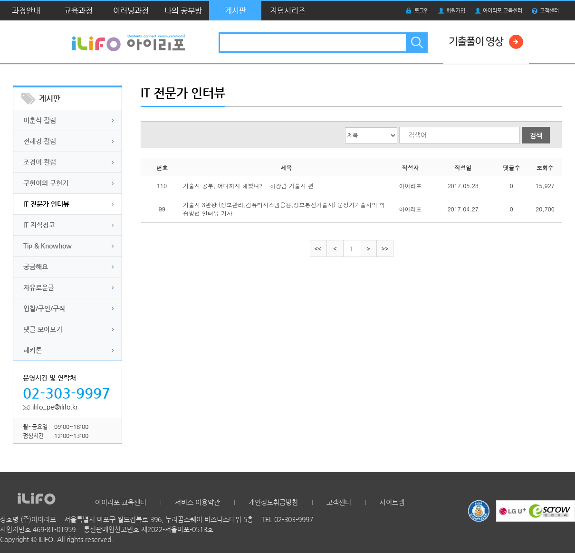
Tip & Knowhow (47, 245)
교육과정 (78, 10)
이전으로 (334, 248)
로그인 (421, 11)
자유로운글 (38, 287)
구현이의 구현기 (45, 183)
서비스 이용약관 (197, 502)
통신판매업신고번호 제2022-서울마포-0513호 (148, 529)
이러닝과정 (131, 10)
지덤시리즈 (288, 10)
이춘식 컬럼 (39, 120)
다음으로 (368, 248)
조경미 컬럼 (39, 162)
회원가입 (455, 11)
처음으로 (318, 248)
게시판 (235, 10)
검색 (416, 42)
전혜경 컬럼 (39, 141)
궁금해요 (35, 266)
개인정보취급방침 (273, 502)
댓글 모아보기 (42, 329)
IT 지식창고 (39, 225)
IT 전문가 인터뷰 (46, 204)
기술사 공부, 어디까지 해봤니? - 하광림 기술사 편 (248, 185)
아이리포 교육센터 (502, 11)
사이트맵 (392, 502)
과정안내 (26, 10)
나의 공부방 (183, 10)
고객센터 (549, 11)
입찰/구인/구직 (44, 308)
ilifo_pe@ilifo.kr (55, 406)
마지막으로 (384, 248)
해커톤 (32, 350)
